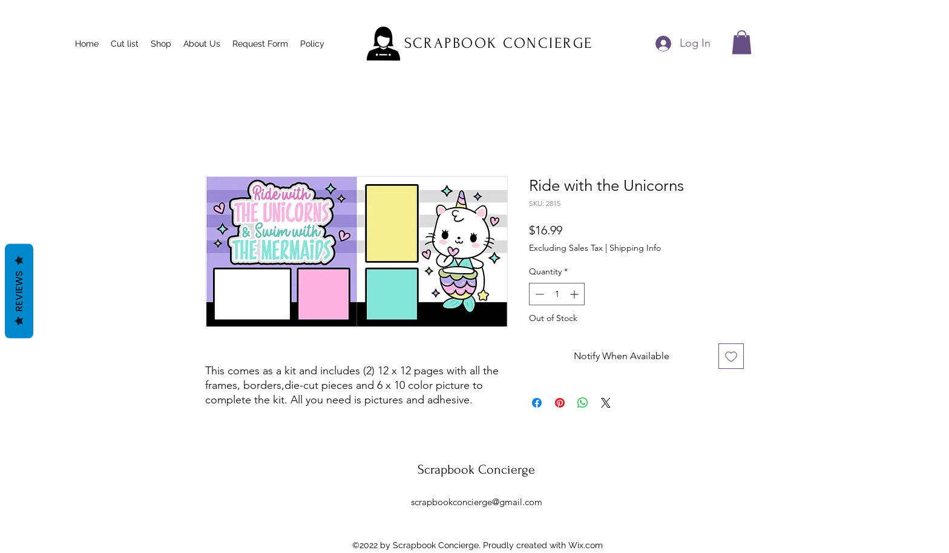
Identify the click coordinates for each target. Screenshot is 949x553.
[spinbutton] (557, 294)
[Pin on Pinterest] (560, 403)
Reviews (19, 291)
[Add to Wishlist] (731, 356)
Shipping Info (635, 247)
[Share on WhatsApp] (583, 403)
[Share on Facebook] (537, 403)
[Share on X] (606, 403)
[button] (742, 42)
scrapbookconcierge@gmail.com (476, 502)
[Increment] (575, 294)
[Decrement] (538, 294)
